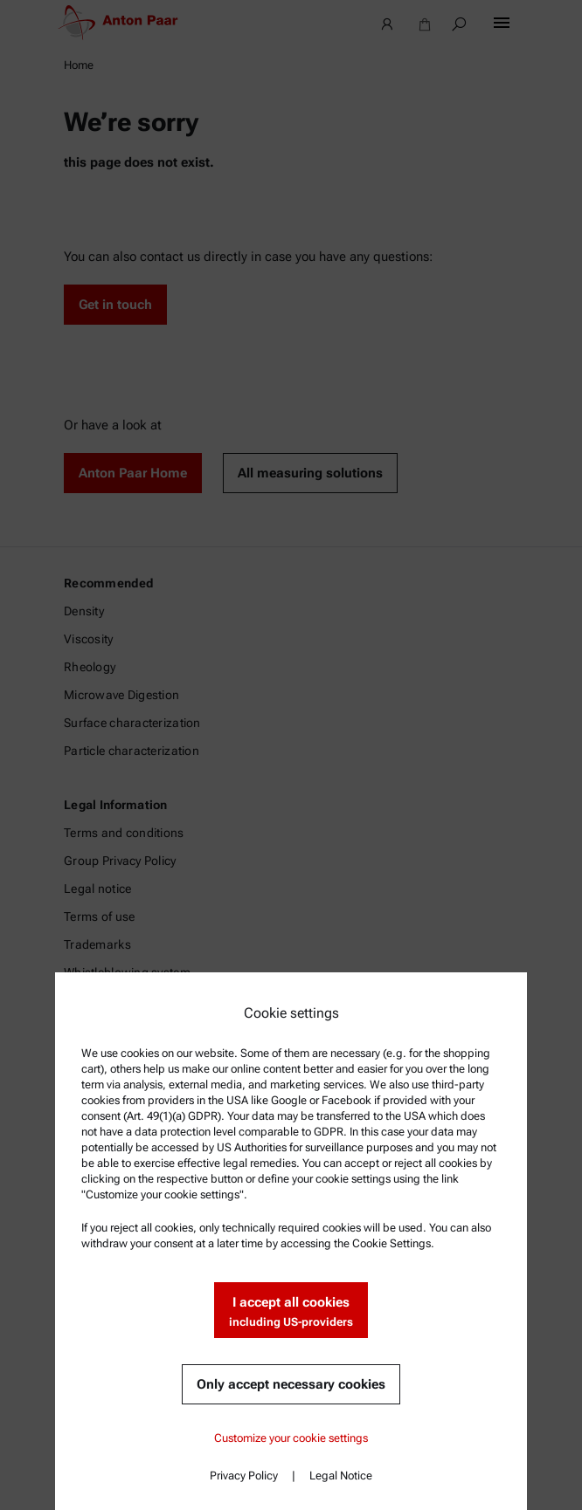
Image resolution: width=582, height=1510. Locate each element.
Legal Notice (340, 1475)
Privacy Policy (244, 1475)
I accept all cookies (291, 1312)
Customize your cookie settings (291, 1438)
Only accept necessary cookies (291, 1384)
